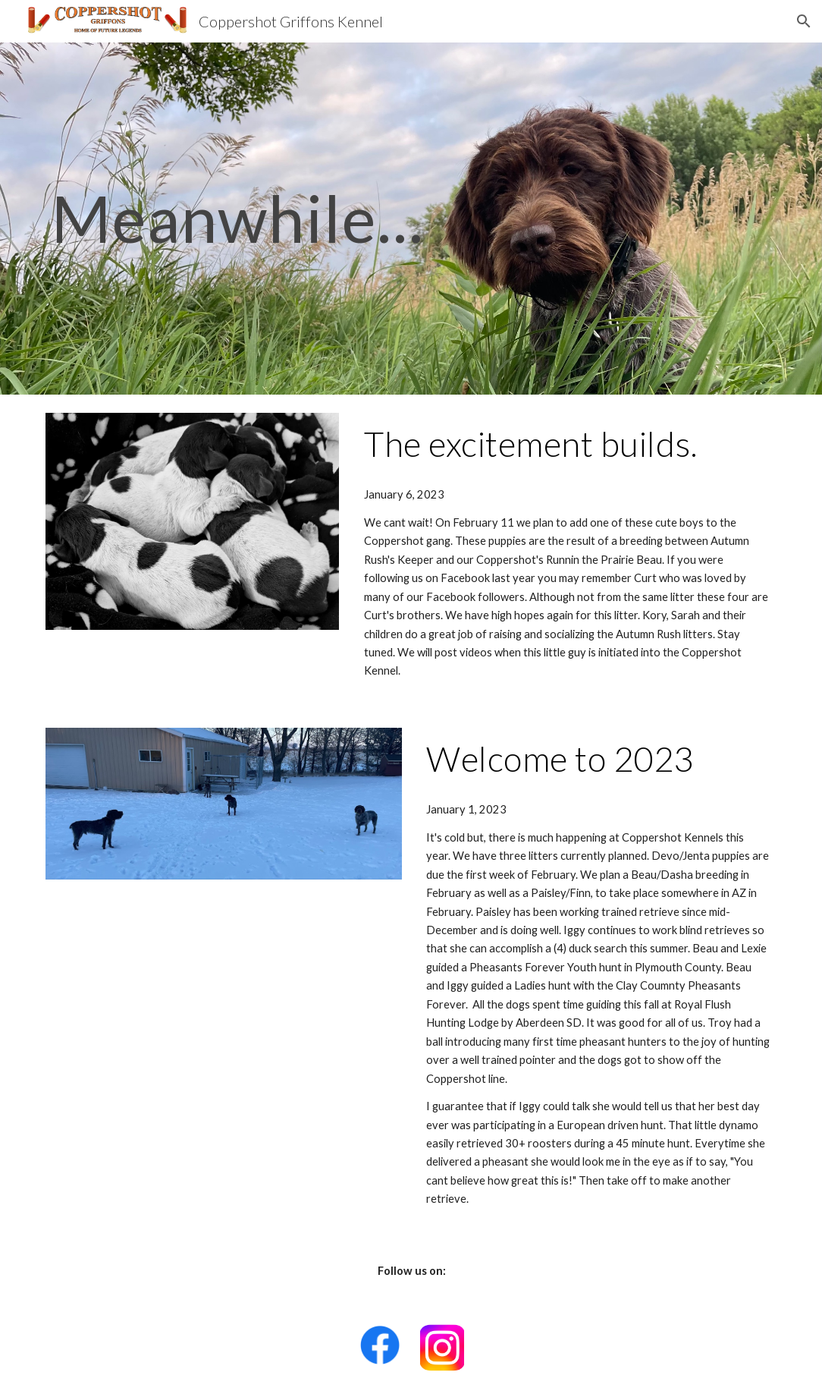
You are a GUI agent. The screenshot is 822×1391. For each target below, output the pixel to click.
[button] (804, 21)
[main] (285, 218)
